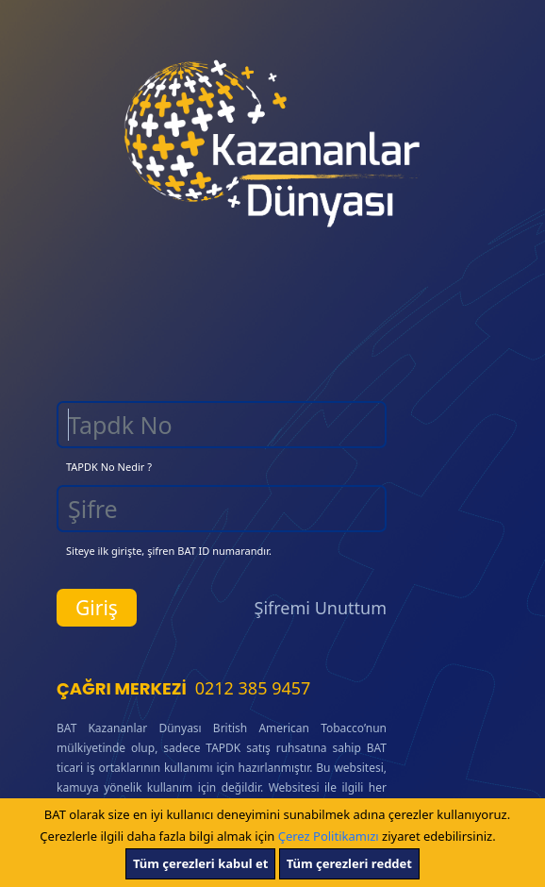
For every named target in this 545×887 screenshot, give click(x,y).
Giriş (96, 607)
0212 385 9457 (253, 688)
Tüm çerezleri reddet (349, 863)
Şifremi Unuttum (321, 607)
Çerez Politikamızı (328, 836)
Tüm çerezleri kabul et (200, 863)
